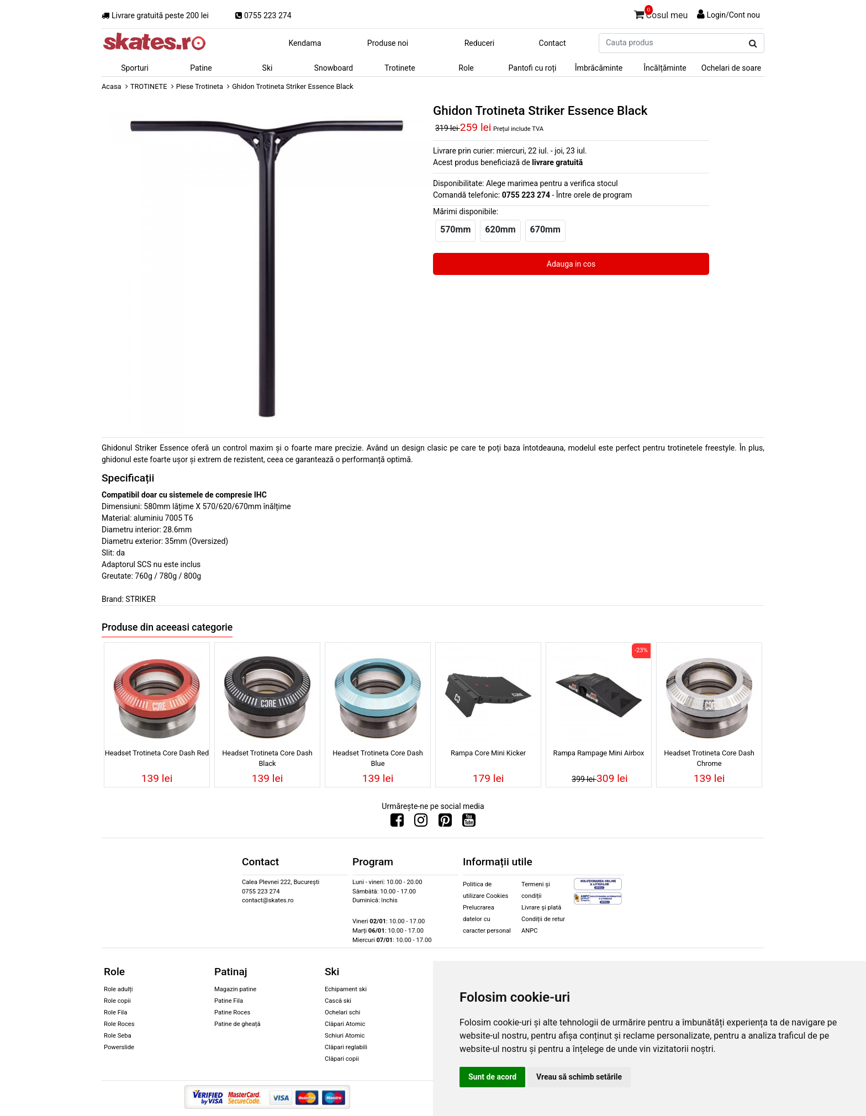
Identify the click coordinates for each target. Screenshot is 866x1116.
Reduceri (479, 43)
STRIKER (140, 599)
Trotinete (399, 68)
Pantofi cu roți (533, 68)
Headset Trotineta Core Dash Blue (377, 758)
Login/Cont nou (733, 14)
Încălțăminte (665, 68)
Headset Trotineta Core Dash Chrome (709, 758)
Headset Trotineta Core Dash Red (157, 753)
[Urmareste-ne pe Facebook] (397, 822)
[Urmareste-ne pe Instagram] (421, 822)
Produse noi (387, 43)
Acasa (112, 86)
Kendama (304, 43)
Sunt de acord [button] (492, 1076)
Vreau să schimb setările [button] (579, 1076)
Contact (552, 43)
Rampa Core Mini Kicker (488, 753)
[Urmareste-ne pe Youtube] (469, 822)
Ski (267, 68)
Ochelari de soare (731, 68)
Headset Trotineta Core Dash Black (267, 758)
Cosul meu (661, 13)
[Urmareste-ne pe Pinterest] (445, 822)
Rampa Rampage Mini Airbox (599, 753)
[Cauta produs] (753, 43)
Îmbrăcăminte (598, 68)
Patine (201, 68)
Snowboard (333, 68)
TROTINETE (148, 86)
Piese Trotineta (199, 86)
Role (465, 68)
